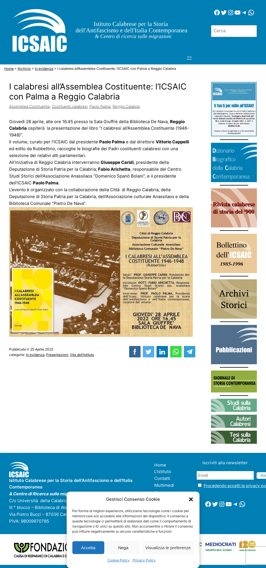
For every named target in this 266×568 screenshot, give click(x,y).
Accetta (88, 547)
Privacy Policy (144, 560)
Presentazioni (57, 355)
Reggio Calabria (126, 106)
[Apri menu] (189, 58)
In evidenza (35, 355)
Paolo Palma (100, 106)
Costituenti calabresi (70, 106)
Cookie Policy (118, 560)
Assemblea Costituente (29, 106)
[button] (191, 499)
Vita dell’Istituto (82, 355)
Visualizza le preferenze (168, 547)
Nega (123, 547)
